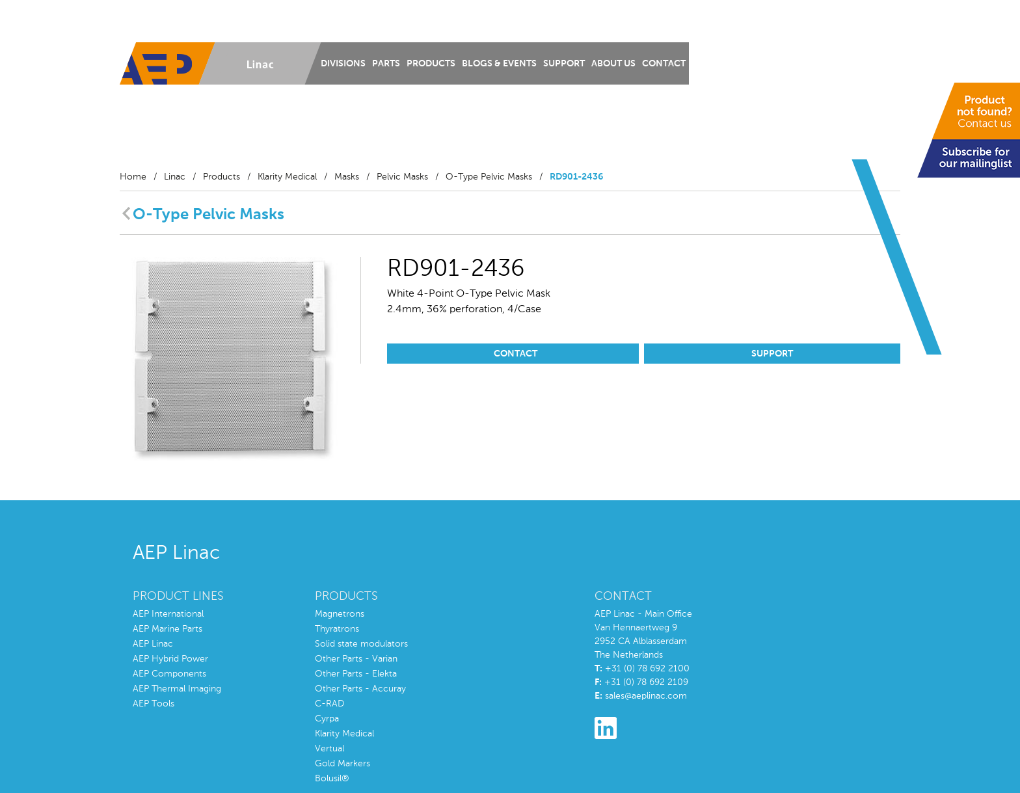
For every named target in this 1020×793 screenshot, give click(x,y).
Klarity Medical (287, 176)
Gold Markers (342, 763)
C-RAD (329, 703)
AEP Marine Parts (167, 629)
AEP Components (169, 674)
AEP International (168, 614)
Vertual (329, 748)
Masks (346, 176)
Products (431, 63)
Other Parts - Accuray (360, 688)
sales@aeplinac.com (646, 696)
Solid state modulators (361, 644)
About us (613, 63)
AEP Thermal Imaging (177, 688)
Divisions (343, 63)
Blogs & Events (499, 63)
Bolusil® (332, 778)
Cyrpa (327, 718)
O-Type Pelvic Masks (489, 176)
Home (133, 176)
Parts (386, 63)
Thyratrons (337, 629)
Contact (664, 63)
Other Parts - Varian (356, 659)
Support (564, 63)
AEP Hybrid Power (170, 659)
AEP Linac (153, 644)
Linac (174, 176)
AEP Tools (153, 703)
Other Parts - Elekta (356, 674)
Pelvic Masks (402, 176)
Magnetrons (339, 614)
